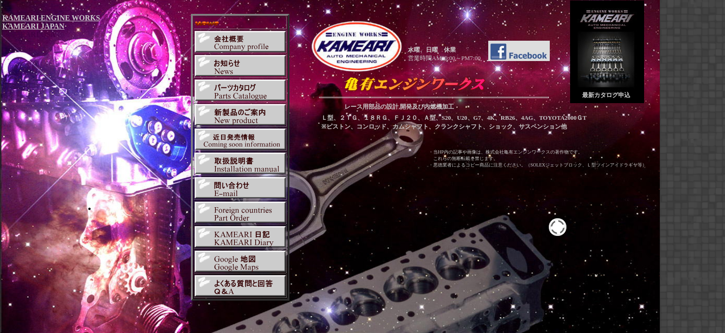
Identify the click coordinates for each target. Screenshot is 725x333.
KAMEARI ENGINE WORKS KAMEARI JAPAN (51, 22)
